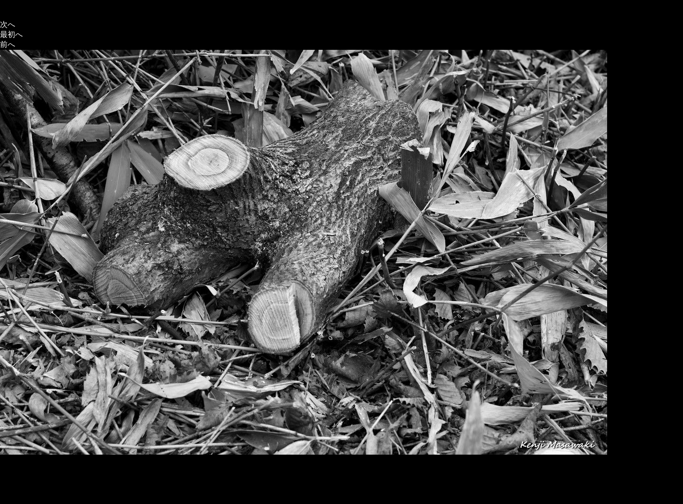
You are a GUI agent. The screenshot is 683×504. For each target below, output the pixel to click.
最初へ (11, 34)
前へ (7, 44)
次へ (7, 24)
